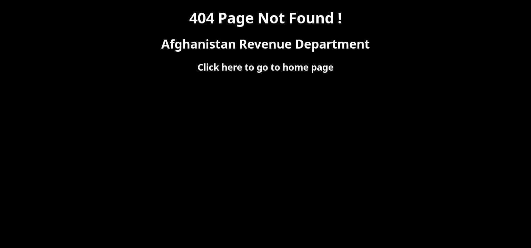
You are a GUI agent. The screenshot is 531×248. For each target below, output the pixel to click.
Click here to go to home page (266, 67)
